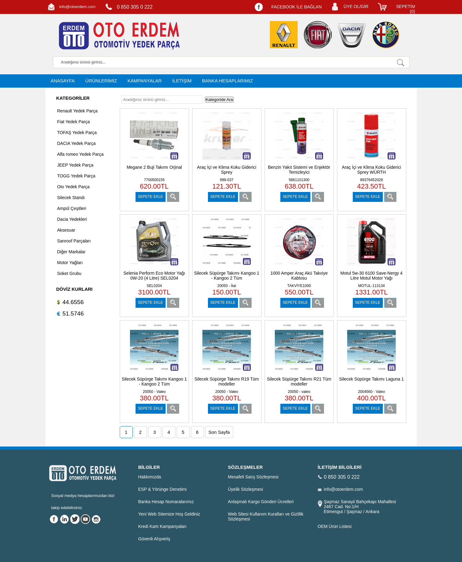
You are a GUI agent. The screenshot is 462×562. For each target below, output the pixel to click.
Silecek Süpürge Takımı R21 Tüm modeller (299, 381)
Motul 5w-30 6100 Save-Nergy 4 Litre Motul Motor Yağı (371, 276)
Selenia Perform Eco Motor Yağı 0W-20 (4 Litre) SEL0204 (154, 276)
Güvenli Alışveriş (154, 538)
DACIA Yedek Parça (76, 143)
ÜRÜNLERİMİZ (101, 80)
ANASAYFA (63, 80)
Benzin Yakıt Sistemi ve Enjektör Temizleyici (299, 170)
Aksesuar (66, 230)
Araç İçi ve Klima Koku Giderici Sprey (226, 170)
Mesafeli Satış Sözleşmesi (253, 476)
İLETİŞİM (182, 80)
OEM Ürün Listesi (335, 526)
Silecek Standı (71, 197)
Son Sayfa (219, 432)
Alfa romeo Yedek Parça (80, 154)
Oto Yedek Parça (73, 186)
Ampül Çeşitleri (71, 208)
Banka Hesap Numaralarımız (166, 501)
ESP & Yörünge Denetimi (162, 489)
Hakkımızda (149, 476)
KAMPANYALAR (144, 80)
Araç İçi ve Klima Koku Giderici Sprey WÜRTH (371, 170)
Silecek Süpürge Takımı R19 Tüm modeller (226, 381)
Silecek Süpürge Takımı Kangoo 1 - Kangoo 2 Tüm (226, 276)
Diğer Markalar (71, 251)
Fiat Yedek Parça (73, 121)
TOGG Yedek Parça (76, 175)
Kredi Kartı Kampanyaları (162, 526)
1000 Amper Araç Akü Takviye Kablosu (299, 276)
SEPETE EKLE (150, 196)
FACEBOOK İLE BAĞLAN (296, 6)
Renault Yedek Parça (77, 110)
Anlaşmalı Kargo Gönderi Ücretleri (261, 501)
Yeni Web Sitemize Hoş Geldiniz (169, 514)
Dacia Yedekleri (72, 219)
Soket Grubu (69, 273)
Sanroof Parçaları (74, 240)
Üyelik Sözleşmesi (245, 489)
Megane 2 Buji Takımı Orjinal (154, 167)
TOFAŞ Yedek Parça (77, 132)
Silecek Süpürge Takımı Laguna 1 (371, 379)
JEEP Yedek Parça (75, 165)
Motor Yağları (70, 262)
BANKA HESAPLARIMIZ (227, 80)
